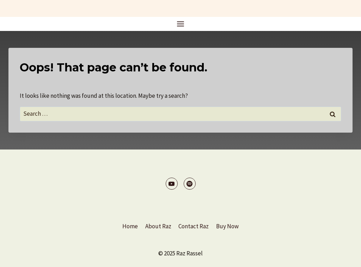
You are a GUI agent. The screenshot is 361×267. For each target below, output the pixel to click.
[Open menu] (180, 24)
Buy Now (227, 226)
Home (130, 226)
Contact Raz (193, 226)
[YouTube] (172, 184)
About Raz (158, 226)
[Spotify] (190, 184)
